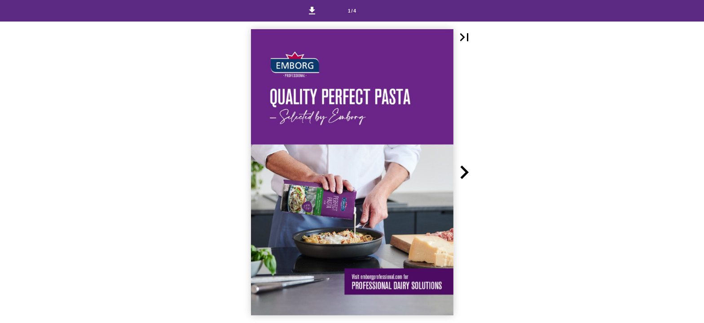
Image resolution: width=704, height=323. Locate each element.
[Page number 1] (352, 11)
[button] (312, 11)
